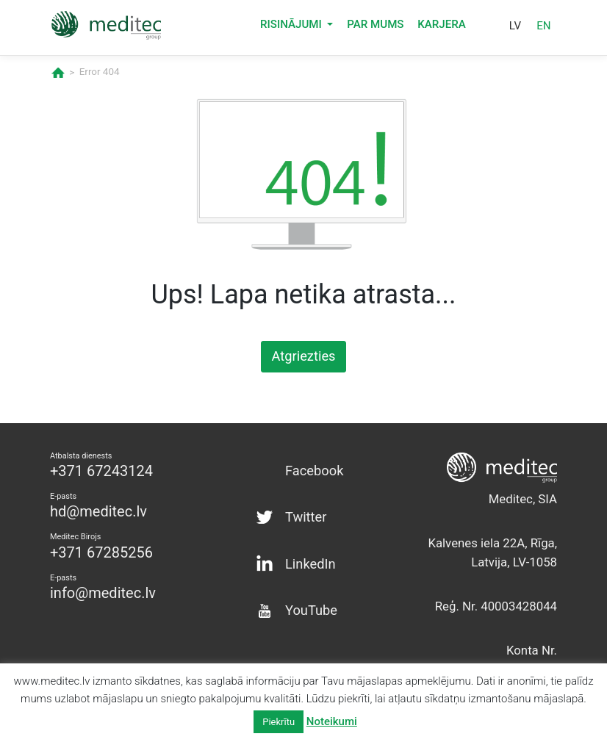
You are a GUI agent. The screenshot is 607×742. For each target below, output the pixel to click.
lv (515, 30)
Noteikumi (331, 721)
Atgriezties (303, 354)
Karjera (441, 30)
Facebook (312, 465)
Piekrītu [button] (278, 721)
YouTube (309, 596)
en (543, 30)
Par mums (375, 30)
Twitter (304, 509)
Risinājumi (292, 30)
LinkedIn (308, 552)
